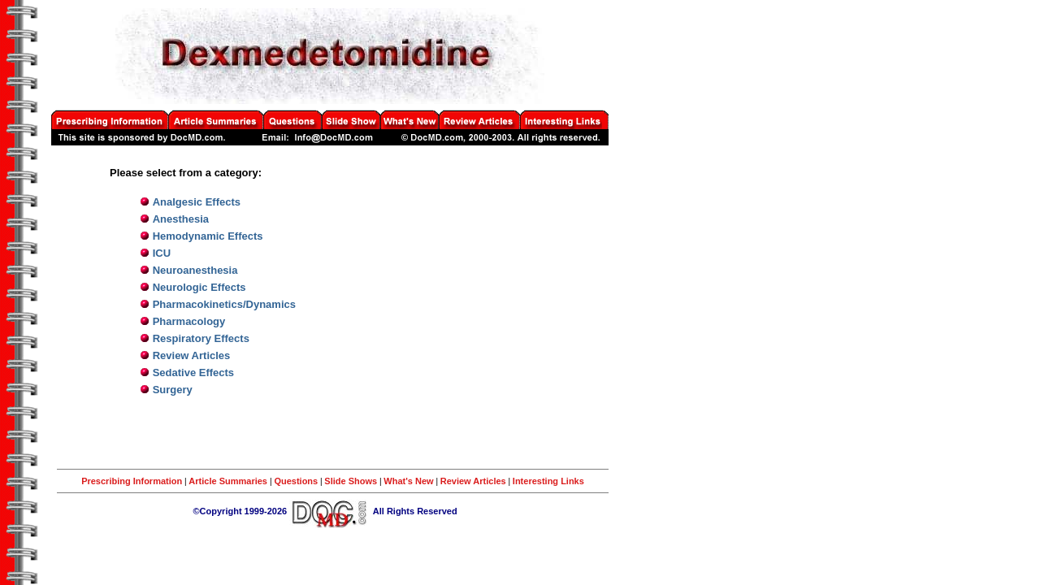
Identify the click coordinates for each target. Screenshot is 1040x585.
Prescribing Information (131, 481)
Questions (296, 481)
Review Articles (473, 481)
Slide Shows (350, 481)
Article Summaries (229, 481)
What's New (408, 481)
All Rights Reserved (415, 511)
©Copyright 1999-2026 (240, 511)
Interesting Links (548, 481)
